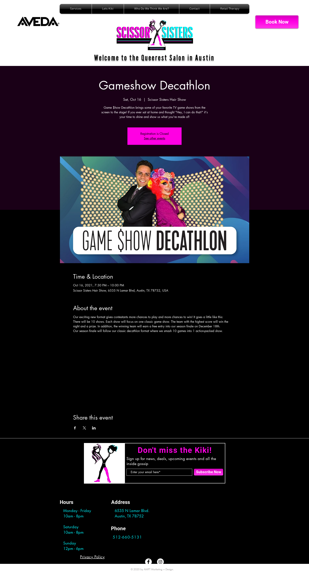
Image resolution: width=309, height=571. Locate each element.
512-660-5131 (127, 537)
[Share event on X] (84, 427)
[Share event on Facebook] (75, 427)
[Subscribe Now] (208, 472)
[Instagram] (160, 561)
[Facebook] (148, 561)
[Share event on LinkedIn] (94, 427)
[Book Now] (276, 21)
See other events (154, 138)
